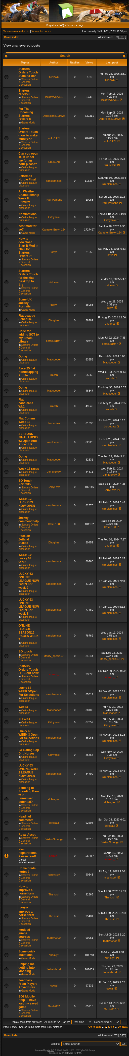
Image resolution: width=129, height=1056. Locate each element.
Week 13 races (28, 468)
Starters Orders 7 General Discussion (28, 82)
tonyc (54, 251)
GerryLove (53, 486)
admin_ (54, 674)
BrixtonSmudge (53, 839)
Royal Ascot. (27, 834)
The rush (53, 894)
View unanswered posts (16, 31)
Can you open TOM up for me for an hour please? (28, 159)
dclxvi (53, 304)
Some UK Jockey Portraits (25, 303)
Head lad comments (25, 818)
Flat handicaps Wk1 (25, 403)
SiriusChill (54, 161)
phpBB (50, 1050)
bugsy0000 (54, 937)
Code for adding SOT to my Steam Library (28, 336)
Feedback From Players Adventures (27, 984)
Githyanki (54, 217)
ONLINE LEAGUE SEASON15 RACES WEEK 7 (28, 632)
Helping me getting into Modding (26, 967)
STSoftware (67, 1053)
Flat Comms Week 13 (27, 420)
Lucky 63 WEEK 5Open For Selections (28, 691)
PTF (79, 1053)
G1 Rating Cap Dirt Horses (28, 751)
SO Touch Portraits (25, 482)
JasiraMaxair (54, 969)
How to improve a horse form (26, 890)
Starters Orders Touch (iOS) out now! (28, 669)
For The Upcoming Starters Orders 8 (25, 114)
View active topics (41, 31)
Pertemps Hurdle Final (27, 177)
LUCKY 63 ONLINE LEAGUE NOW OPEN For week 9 (28, 580)
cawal (53, 985)
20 (119, 1026)
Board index (11, 37)
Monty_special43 (54, 655)
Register (51, 25)
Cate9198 (54, 524)
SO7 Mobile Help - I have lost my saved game (28, 1002)
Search (71, 25)
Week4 (23, 707)
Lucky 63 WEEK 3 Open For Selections (28, 734)
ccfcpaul (54, 822)
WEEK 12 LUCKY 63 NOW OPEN (26, 502)
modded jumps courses (24, 933)
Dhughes (53, 320)
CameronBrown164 (54, 229)
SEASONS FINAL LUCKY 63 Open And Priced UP (28, 439)
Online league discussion (28, 169)
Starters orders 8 (24, 92)
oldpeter (54, 282)
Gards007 (54, 1006)
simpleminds (53, 180)
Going (22, 356)
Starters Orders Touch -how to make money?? (28, 134)
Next (125, 1026)
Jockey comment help (28, 519)
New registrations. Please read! (27, 853)
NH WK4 (24, 719)
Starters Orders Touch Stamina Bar (28, 72)
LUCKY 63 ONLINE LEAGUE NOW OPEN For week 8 (28, 606)
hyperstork (53, 874)
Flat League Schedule (26, 317)
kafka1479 (53, 138)
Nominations (27, 214)
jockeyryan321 (54, 96)
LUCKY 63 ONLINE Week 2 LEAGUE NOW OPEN (28, 771)
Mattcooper (54, 359)
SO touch (25, 651)
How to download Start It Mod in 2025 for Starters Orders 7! (28, 247)
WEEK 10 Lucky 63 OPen (25, 558)
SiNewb (54, 76)
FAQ (61, 25)
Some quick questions (26, 953)
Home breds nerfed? (27, 870)
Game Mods (28, 122)
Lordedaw (54, 423)
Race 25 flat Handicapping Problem (28, 372)
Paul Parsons (54, 199)
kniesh (54, 374)
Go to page (94, 1026)
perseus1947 (54, 340)
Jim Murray (54, 471)
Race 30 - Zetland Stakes (25, 539)
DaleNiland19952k (54, 115)
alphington (53, 799)
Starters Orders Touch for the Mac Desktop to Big (28, 278)
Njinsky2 (54, 954)
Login (81, 25)
